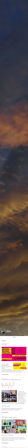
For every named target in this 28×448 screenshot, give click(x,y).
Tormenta (4, 345)
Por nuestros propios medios (9, 417)
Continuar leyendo (5, 374)
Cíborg (8, 331)
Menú (14, 337)
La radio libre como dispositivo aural (11, 379)
